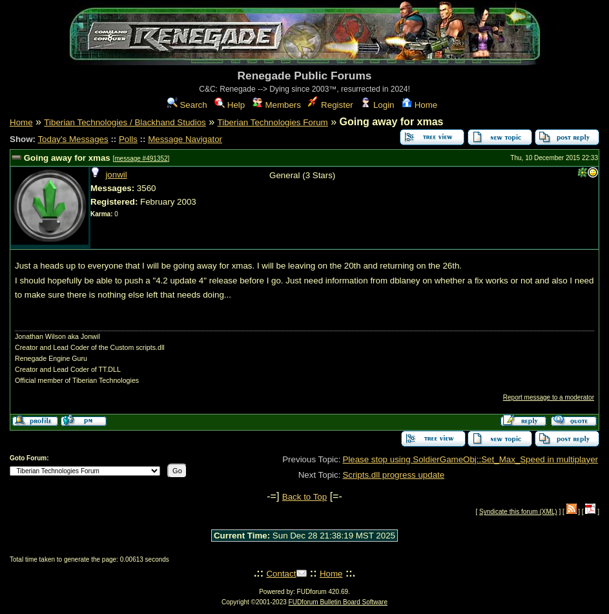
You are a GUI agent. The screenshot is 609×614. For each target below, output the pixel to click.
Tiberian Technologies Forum (273, 122)
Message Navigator (185, 139)
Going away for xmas (67, 158)
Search (187, 105)
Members (277, 105)
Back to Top (304, 497)
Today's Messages (72, 139)
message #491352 (140, 158)
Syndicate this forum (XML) (518, 511)
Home (419, 105)
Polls (128, 139)
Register (330, 105)
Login (377, 105)
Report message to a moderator (548, 397)
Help (229, 105)
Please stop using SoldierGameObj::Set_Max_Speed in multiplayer (470, 459)
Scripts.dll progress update (393, 475)
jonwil (116, 174)
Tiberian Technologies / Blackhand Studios (124, 122)
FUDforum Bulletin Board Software (338, 602)
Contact (281, 573)
